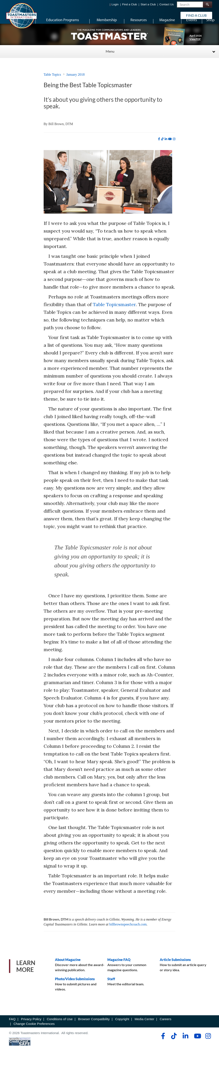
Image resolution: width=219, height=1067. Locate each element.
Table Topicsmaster (114, 313)
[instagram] (174, 147)
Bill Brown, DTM (60, 132)
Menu (110, 60)
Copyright (122, 1027)
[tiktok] (162, 147)
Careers (165, 1027)
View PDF (195, 47)
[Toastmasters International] (21, 15)
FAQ (12, 1027)
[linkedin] (166, 147)
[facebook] (159, 147)
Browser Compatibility (94, 1027)
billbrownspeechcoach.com (128, 933)
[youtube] (170, 147)
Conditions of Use (60, 1027)
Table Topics (52, 83)
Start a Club (148, 4)
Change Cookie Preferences (34, 1032)
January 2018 (75, 83)
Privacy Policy (31, 1027)
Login (115, 4)
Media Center (144, 1027)
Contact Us (166, 4)
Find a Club (129, 4)
